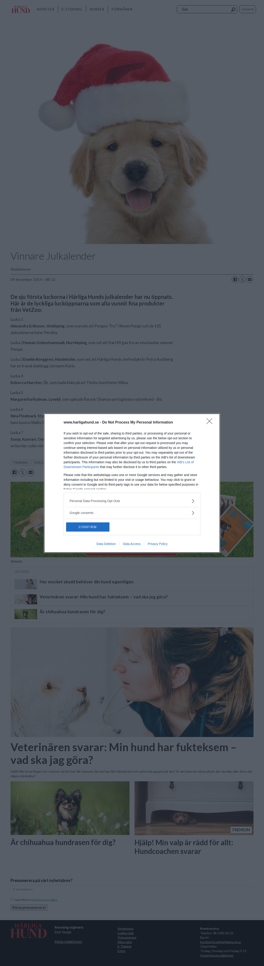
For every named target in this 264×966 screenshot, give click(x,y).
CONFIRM (88, 527)
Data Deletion (106, 544)
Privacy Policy (158, 544)
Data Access (132, 544)
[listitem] (132, 501)
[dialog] (132, 483)
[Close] (211, 422)
